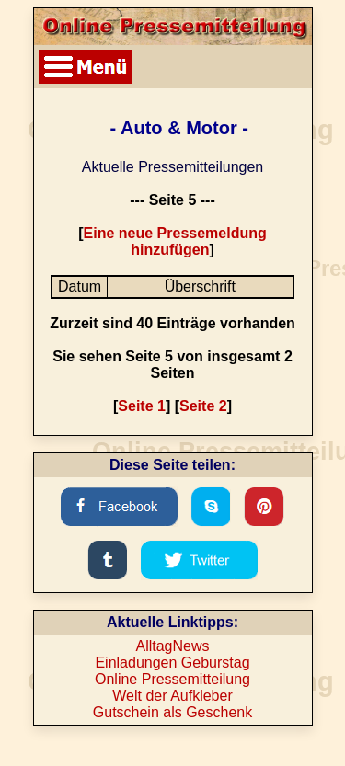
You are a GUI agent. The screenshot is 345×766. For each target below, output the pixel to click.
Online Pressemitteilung (172, 679)
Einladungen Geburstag (172, 662)
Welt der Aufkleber (172, 695)
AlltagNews (172, 646)
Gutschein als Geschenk (172, 712)
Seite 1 (142, 406)
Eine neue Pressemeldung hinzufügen (175, 241)
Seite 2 (203, 406)
